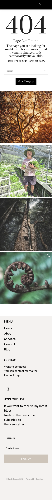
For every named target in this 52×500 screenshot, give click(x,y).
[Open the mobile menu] (45, 5)
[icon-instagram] (8, 388)
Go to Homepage (26, 81)
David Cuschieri (20, 4)
